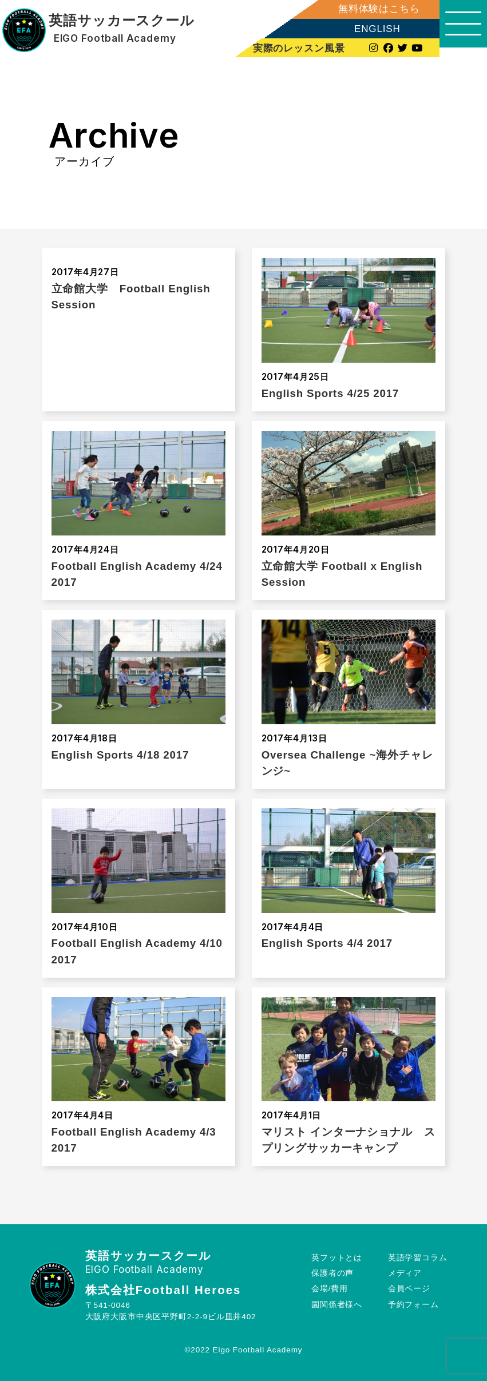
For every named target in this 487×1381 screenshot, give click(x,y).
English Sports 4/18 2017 (120, 755)
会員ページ (408, 1288)
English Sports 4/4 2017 (327, 943)
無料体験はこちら (369, 8)
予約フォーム (412, 1304)
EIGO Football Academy (114, 38)
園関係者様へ (336, 1304)
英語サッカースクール (121, 21)
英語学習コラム (417, 1257)
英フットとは (336, 1257)
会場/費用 (329, 1288)
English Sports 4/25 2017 (330, 393)
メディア (404, 1273)
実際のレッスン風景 (290, 48)
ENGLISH (368, 28)
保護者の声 (332, 1273)
